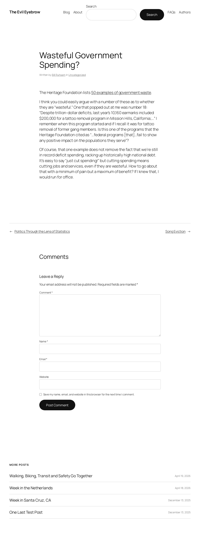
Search (91, 6)
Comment (46, 292)
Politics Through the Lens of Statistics (42, 231)
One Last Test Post (26, 512)
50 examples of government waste (121, 92)
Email (43, 359)
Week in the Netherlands (31, 488)
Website (44, 377)
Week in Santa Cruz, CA (30, 500)
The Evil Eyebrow (24, 12)
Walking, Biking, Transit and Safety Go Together (51, 476)
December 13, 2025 (179, 500)
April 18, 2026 (183, 488)
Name (43, 341)
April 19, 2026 (183, 476)
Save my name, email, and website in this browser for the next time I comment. (88, 394)
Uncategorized (77, 75)
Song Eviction (175, 231)
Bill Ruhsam (58, 75)
